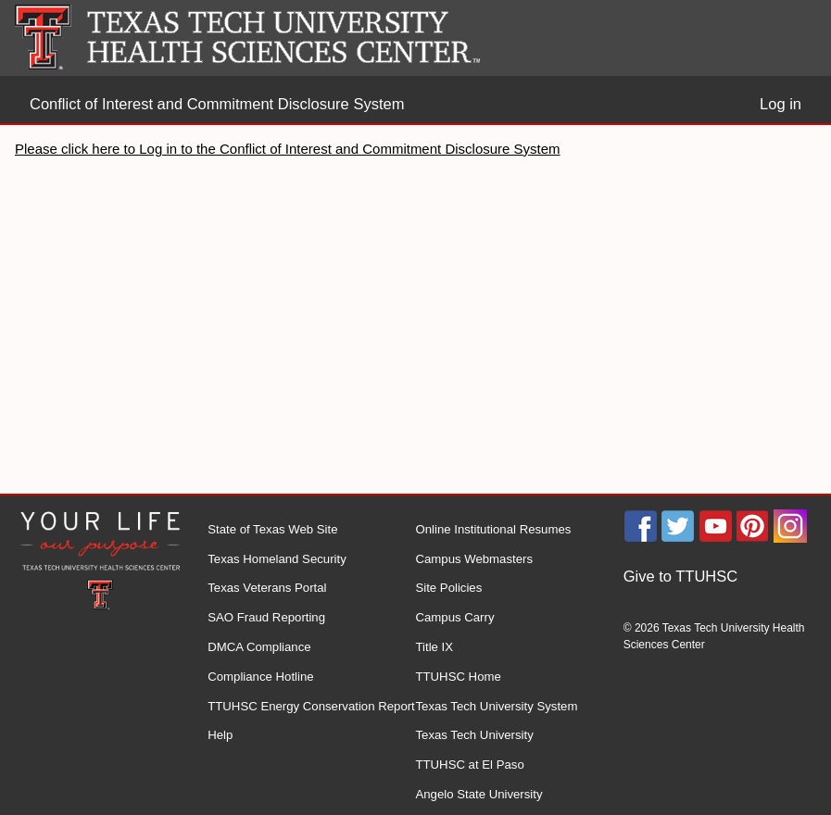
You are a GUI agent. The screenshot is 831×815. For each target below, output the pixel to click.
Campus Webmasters (474, 559)
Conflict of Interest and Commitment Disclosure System (217, 103)
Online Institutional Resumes (493, 529)
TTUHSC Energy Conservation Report (311, 706)
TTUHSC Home (457, 676)
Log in (780, 103)
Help (220, 735)
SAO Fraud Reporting (266, 617)
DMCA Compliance (259, 647)
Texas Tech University (474, 735)
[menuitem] (727, 576)
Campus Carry (454, 617)
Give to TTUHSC (680, 576)
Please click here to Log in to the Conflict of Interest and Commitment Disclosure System (287, 149)
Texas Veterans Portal (267, 588)
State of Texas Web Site (272, 529)
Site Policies (448, 588)
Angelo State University (478, 794)
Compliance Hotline (260, 676)
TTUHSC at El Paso (469, 764)
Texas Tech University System (496, 706)
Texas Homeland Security (277, 559)
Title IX (434, 647)
